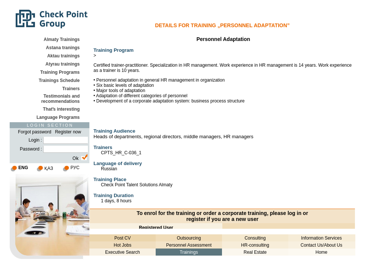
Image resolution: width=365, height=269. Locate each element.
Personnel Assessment (189, 245)
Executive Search (122, 252)
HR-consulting (255, 245)
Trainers (71, 88)
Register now (68, 131)
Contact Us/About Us (321, 245)
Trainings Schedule (59, 80)
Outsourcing (189, 238)
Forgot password (34, 131)
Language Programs (58, 117)
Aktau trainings (63, 55)
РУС (74, 167)
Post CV (122, 238)
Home (321, 252)
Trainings (189, 252)
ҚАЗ (48, 168)
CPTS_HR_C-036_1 (121, 152)
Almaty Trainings (62, 39)
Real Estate (255, 252)
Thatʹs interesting (61, 109)
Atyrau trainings (62, 64)
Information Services (321, 238)
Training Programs (60, 72)
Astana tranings (63, 47)
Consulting (255, 238)
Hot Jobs (122, 245)
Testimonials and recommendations (60, 99)
